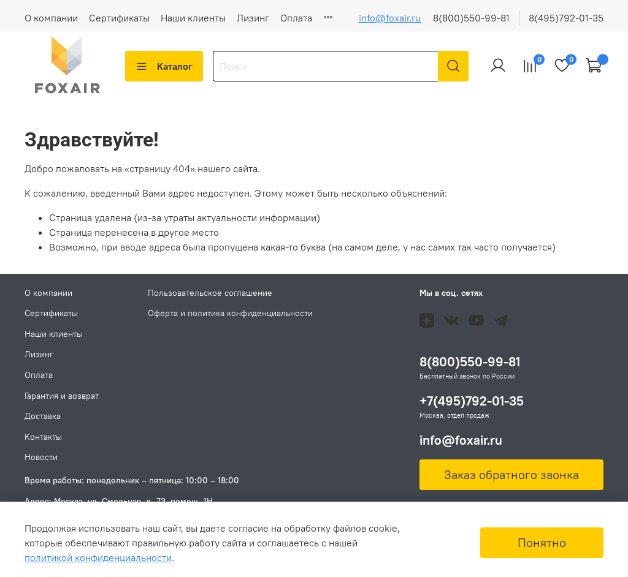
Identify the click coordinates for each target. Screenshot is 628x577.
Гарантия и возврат (62, 395)
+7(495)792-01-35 (471, 401)
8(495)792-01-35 (566, 18)
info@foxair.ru (390, 18)
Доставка (43, 415)
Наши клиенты (193, 18)
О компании (51, 18)
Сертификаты (119, 18)
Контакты (43, 436)
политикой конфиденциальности (98, 557)
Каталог (164, 66)
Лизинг (253, 18)
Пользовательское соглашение (210, 292)
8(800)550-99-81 (471, 18)
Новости (41, 456)
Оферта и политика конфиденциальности (230, 313)
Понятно (542, 542)
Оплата (296, 18)
